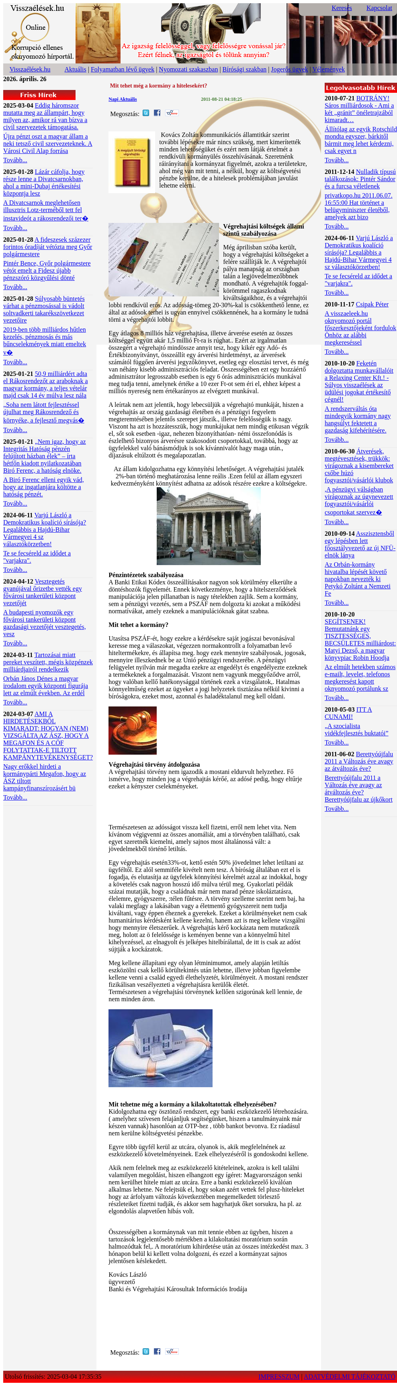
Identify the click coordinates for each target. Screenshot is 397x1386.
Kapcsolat (379, 7)
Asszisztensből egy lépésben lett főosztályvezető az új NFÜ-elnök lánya (360, 544)
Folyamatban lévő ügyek (122, 69)
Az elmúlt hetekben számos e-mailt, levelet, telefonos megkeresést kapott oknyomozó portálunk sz (360, 677)
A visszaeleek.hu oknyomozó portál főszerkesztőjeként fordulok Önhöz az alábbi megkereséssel (360, 328)
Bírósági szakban (245, 69)
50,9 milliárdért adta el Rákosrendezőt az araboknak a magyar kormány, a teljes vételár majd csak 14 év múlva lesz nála (45, 384)
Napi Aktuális (122, 99)
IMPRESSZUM (278, 1376)
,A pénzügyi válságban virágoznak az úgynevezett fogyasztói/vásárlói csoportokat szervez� (359, 501)
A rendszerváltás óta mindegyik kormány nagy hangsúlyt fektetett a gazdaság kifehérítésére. (358, 419)
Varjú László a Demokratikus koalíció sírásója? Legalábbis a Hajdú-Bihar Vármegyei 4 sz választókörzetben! (44, 529)
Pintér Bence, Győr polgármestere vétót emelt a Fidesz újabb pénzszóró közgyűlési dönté (47, 270)
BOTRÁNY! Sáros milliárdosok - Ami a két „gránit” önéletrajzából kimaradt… (359, 109)
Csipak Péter (372, 304)
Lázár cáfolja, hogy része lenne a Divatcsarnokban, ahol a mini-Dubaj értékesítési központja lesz (44, 182)
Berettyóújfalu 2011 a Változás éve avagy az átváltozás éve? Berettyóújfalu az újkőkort (359, 788)
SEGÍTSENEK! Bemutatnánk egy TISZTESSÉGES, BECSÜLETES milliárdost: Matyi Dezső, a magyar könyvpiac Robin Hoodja (360, 639)
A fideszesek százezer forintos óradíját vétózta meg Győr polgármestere (47, 246)
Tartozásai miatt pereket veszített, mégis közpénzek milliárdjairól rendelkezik (48, 662)
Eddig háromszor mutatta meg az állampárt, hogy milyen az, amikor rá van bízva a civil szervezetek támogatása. (45, 116)
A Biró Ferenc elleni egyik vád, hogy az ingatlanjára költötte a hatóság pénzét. (43, 487)
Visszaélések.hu (30, 69)
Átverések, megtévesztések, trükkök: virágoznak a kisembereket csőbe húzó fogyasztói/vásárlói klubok (359, 466)
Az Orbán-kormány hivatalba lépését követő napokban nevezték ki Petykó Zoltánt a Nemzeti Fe (358, 579)
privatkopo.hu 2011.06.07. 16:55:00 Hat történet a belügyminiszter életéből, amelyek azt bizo (359, 206)
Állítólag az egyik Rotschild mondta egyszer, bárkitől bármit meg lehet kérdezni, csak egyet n (361, 140)
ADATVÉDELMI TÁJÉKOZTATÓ (349, 1376)
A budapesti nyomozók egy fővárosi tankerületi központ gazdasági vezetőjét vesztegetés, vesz (44, 623)
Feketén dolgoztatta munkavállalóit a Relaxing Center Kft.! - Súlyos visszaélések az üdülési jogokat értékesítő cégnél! (359, 381)
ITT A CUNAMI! (348, 713)
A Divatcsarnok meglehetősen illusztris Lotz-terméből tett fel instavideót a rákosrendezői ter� (45, 210)
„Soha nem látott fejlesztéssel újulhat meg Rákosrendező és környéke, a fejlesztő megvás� (43, 412)
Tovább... (15, 160)
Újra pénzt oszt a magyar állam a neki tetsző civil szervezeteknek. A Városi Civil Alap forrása (47, 143)
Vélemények (328, 69)
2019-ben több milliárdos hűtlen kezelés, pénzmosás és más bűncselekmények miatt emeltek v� (44, 341)
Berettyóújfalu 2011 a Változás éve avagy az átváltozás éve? (359, 761)
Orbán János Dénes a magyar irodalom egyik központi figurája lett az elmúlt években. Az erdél (45, 685)
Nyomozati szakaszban (188, 69)
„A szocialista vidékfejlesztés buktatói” (357, 730)
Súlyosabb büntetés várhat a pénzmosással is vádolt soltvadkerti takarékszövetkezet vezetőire (44, 309)
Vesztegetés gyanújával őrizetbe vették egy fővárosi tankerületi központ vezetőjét (42, 592)
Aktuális (75, 69)
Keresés (342, 7)
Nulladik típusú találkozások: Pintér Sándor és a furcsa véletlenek (360, 179)
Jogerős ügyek (289, 69)
